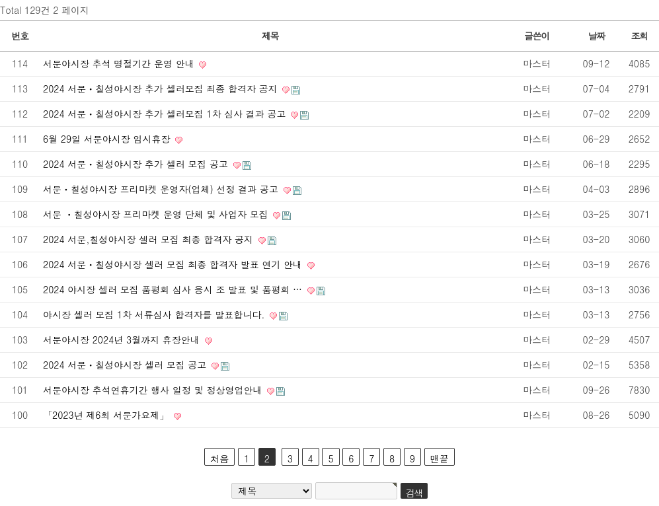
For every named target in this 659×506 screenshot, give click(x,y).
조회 (639, 35)
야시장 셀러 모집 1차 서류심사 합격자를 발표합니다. (155, 314)
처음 (219, 458)
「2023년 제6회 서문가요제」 (107, 414)
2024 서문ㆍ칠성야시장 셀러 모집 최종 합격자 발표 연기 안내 (174, 264)
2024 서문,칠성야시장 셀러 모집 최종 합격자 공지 (149, 239)
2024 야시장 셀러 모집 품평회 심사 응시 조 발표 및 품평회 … (174, 289)
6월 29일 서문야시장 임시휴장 (108, 138)
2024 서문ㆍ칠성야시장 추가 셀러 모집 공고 (137, 163)
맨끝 (439, 458)
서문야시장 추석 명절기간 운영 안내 (120, 63)
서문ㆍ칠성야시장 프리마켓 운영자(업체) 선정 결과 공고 (162, 189)
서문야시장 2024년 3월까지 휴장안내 (123, 339)
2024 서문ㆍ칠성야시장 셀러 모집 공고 (126, 364)
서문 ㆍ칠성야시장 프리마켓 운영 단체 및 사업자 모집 (157, 214)
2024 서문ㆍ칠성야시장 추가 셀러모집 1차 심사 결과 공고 (166, 113)
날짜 (596, 35)
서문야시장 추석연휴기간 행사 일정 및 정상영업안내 (154, 389)
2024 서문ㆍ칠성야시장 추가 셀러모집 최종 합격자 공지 (161, 88)
